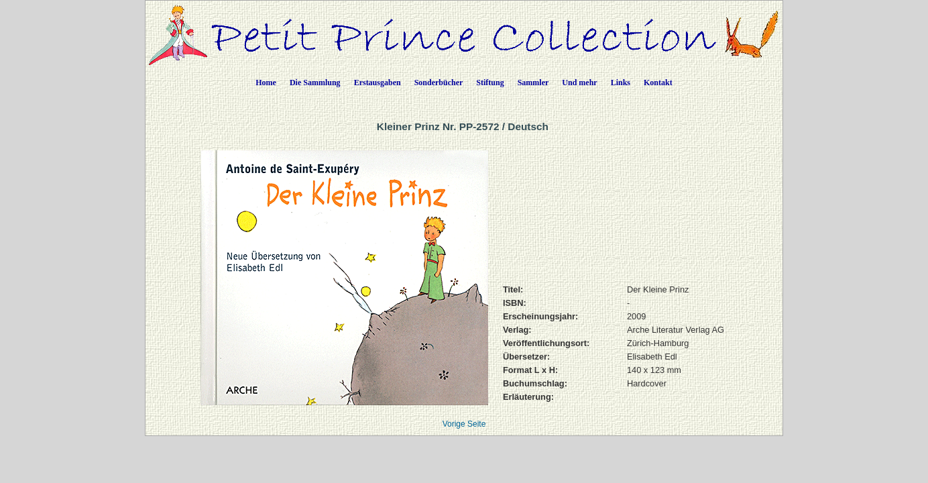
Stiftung (490, 82)
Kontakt (658, 82)
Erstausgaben (377, 82)
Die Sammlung (315, 82)
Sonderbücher (438, 82)
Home (265, 82)
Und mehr (579, 82)
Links (620, 82)
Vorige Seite (464, 424)
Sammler (533, 82)
